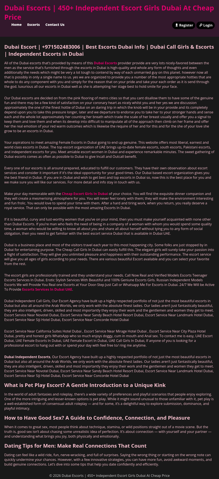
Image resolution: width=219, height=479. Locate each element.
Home (16, 24)
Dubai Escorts (105, 63)
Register (183, 25)
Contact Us (54, 24)
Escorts (33, 24)
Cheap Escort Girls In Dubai (85, 193)
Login (205, 25)
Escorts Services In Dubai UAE (47, 289)
